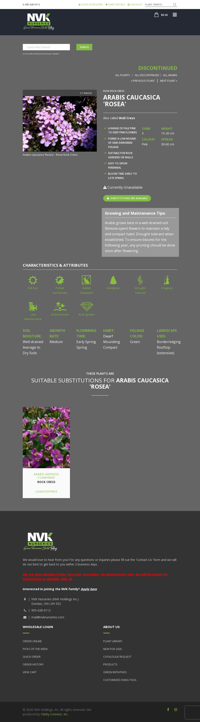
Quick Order (32, 657)
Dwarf (108, 336)
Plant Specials (115, 4)
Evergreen (113, 288)
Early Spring (86, 341)
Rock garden (87, 314)
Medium (56, 341)
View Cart (29, 672)
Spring (81, 347)
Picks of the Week (35, 649)
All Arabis (170, 75)
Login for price (46, 491)
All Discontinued (147, 75)
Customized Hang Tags (119, 680)
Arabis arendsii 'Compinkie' (46, 475)
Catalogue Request (117, 657)
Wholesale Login (38, 627)
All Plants (122, 75)
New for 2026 (112, 649)
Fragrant (167, 288)
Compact (110, 347)
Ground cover (60, 314)
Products (110, 664)
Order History (33, 664)
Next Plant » (168, 81)
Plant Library (112, 641)
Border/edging (169, 341)
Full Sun (33, 288)
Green (135, 341)
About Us (111, 627)
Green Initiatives (115, 672)
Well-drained (33, 341)
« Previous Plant (143, 81)
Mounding (111, 341)
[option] (60, 126)
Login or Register (91, 4)
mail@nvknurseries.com (47, 617)
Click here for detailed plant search (41, 53)
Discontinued (157, 67)
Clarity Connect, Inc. (54, 714)
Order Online (32, 641)
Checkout (135, 4)
